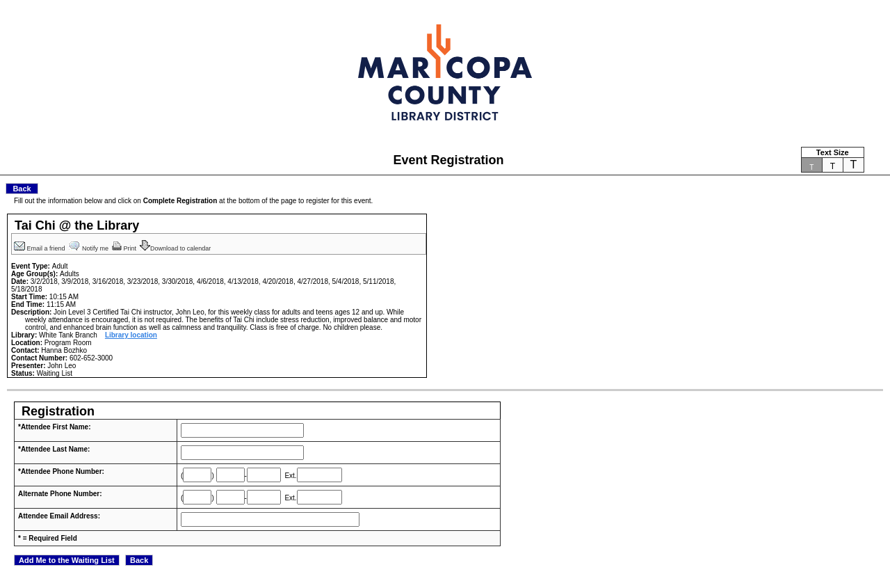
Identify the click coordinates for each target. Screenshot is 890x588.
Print (125, 248)
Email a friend (40, 248)
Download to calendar (176, 248)
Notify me (90, 248)
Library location (131, 335)
